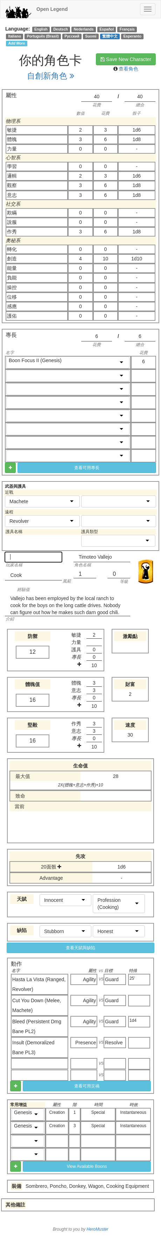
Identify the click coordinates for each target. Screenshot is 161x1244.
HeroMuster (97, 1229)
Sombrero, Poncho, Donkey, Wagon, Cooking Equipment (87, 1186)
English (41, 29)
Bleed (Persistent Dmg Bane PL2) (36, 1026)
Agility (89, 979)
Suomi (90, 36)
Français (127, 29)
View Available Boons (87, 1166)
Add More (16, 43)
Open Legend (52, 9)
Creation (57, 1112)
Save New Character (125, 59)
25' (132, 978)
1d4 (133, 1020)
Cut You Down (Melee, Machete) (36, 1005)
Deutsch (60, 29)
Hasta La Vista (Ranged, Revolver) (38, 984)
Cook (16, 575)
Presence (85, 1042)
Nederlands (84, 29)
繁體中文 (110, 36)
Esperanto (132, 36)
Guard (112, 979)
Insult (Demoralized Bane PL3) (33, 1047)
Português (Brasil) (43, 36)
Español (106, 29)
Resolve (114, 1042)
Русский (71, 36)
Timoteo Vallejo (95, 557)
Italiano (14, 36)
